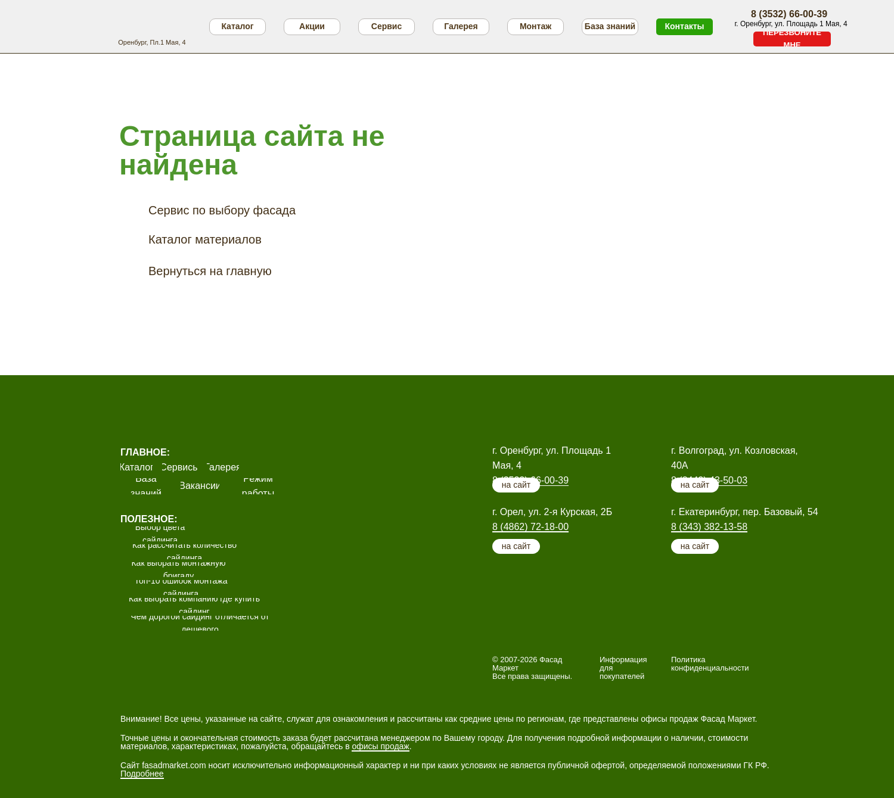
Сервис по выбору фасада (222, 210)
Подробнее (142, 773)
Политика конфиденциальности (710, 663)
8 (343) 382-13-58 (709, 527)
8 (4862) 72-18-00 (530, 527)
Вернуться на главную (210, 271)
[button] (792, 39)
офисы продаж (380, 746)
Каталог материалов (205, 239)
